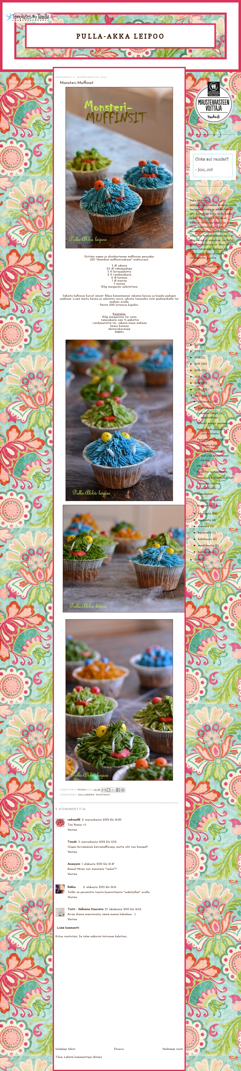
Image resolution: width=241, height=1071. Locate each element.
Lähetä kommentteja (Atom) (83, 1057)
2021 (198, 344)
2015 (197, 376)
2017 (197, 364)
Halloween (86, 794)
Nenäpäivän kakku (209, 500)
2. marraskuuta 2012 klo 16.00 (101, 819)
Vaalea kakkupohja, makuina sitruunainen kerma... (213, 456)
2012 (198, 395)
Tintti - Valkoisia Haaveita (85, 909)
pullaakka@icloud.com (204, 266)
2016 (197, 370)
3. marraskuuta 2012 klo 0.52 (97, 841)
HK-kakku (203, 466)
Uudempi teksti (65, 1049)
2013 (197, 389)
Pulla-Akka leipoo (120, 36)
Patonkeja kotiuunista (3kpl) (215, 477)
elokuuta (204, 526)
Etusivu (119, 1049)
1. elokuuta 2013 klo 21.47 (98, 864)
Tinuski (72, 841)
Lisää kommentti (68, 927)
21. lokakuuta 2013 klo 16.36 (123, 909)
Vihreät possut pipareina (213, 423)
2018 (197, 357)
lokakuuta (205, 513)
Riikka (72, 887)
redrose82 (74, 819)
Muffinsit (103, 794)
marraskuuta (206, 408)
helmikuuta (205, 552)
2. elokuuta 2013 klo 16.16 (99, 887)
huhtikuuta (205, 539)
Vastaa (72, 829)
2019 (197, 351)
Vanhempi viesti (172, 1049)
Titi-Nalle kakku (208, 445)
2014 (197, 383)
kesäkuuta (205, 532)
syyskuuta (205, 520)
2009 (198, 559)
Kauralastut (205, 494)
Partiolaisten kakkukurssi (213, 439)
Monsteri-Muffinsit (209, 505)
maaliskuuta (206, 545)
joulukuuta (205, 401)
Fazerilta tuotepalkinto (212, 471)
